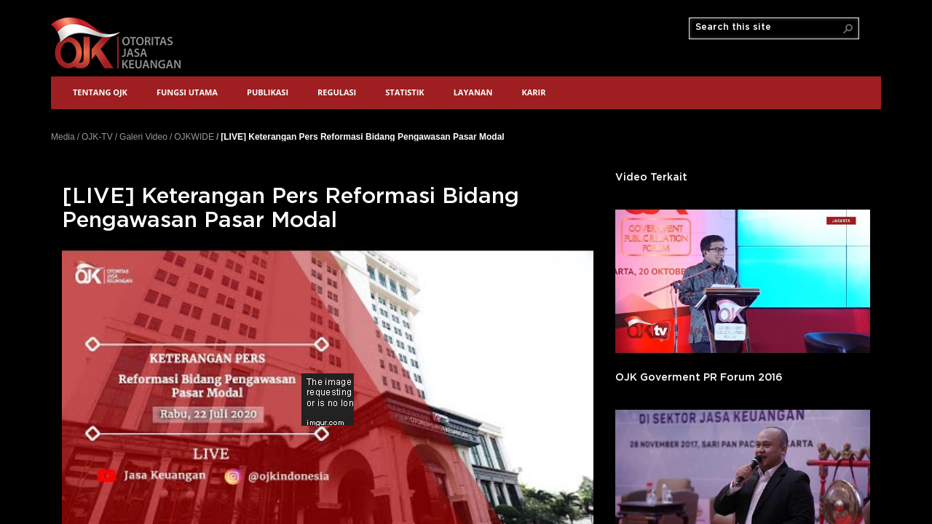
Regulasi (336, 92)
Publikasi (267, 92)
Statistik (404, 92)
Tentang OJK (100, 92)
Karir (533, 92)
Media (63, 137)
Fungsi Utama (187, 92)
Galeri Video (143, 137)
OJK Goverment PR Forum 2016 (699, 378)
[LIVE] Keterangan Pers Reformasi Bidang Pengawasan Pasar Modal (362, 136)
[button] (848, 28)
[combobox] (768, 27)
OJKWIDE (194, 137)
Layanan (473, 92)
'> (742, 281)
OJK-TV (97, 137)
